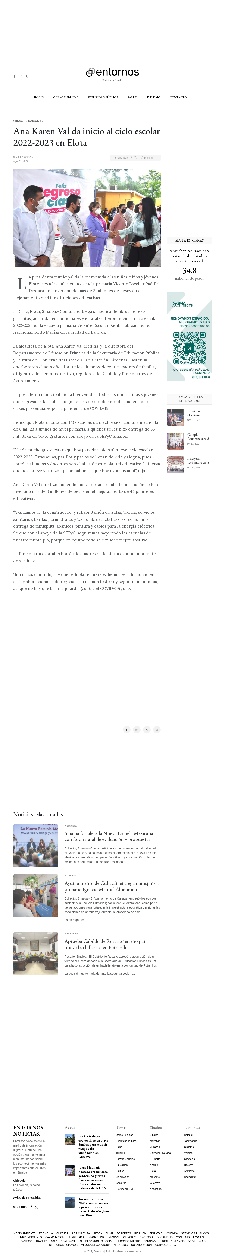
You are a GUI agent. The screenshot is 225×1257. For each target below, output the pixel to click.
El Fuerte (155, 1158)
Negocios (121, 1245)
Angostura (156, 1188)
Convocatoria (165, 1245)
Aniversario (197, 1241)
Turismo (153, 97)
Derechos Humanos (63, 1245)
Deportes (124, 1233)
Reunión (140, 1233)
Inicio (39, 97)
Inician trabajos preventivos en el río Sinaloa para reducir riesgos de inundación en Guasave (93, 1146)
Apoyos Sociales (125, 1158)
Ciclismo (189, 1146)
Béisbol (188, 1135)
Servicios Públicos (195, 1233)
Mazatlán (155, 1140)
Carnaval (150, 1241)
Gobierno (121, 1182)
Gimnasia (189, 1158)
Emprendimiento (30, 1237)
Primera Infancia (172, 1241)
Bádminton (190, 1176)
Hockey (188, 1164)
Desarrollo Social (99, 1241)
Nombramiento (71, 1241)
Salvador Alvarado (160, 1152)
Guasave (155, 1182)
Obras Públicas (65, 97)
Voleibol (188, 1152)
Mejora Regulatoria (95, 1245)
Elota (153, 1170)
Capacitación (54, 1237)
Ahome (154, 1164)
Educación (122, 1164)
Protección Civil (125, 1188)
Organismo (165, 1237)
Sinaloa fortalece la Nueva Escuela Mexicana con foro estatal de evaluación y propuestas (109, 836)
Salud (132, 97)
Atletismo (189, 1170)
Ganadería (96, 1237)
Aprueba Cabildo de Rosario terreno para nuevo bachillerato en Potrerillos (106, 944)
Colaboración (141, 1245)
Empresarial (77, 1237)
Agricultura (81, 1233)
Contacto (178, 97)
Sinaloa (154, 1135)
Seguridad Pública (103, 97)
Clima (109, 1233)
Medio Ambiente (24, 1233)
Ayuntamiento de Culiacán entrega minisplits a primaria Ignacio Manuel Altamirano (112, 886)
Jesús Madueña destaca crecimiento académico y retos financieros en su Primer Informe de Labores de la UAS (93, 1177)
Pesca (97, 1233)
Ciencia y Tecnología (138, 1237)
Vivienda (172, 1233)
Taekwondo (190, 1140)
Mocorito (155, 1176)
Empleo (198, 1237)
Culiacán (155, 1146)
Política (120, 1170)
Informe (114, 1237)
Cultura (62, 1233)
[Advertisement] (112, 30)
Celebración (122, 1176)
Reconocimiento (128, 1241)
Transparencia (46, 1241)
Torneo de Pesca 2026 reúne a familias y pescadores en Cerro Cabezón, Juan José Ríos (93, 1207)
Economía (46, 1233)
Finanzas (156, 1233)
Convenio (183, 1237)
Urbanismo (24, 1241)
